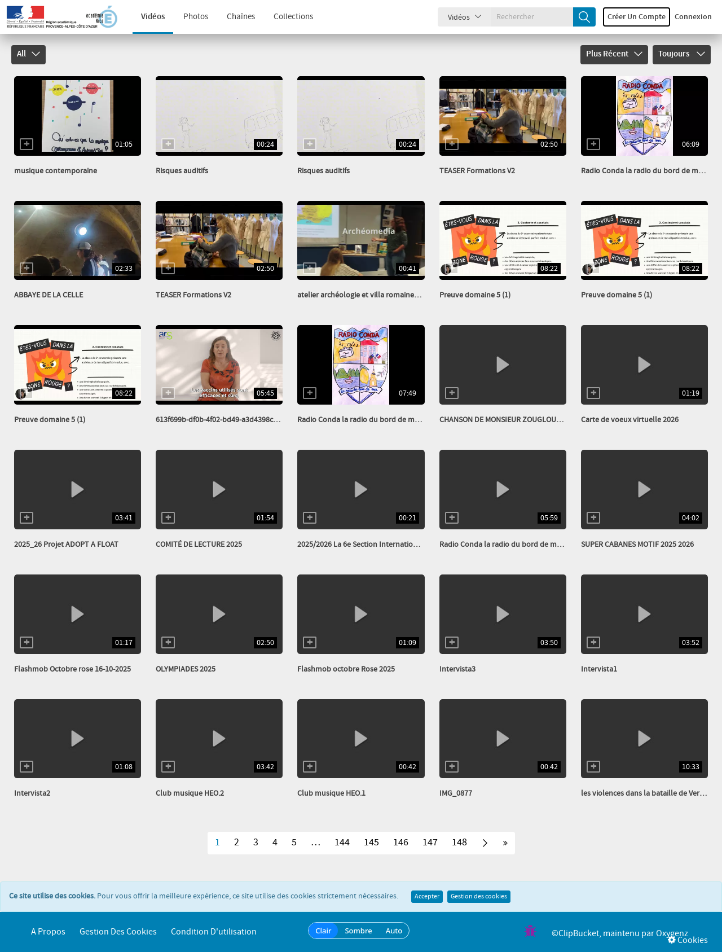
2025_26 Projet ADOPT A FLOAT (66, 544)
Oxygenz (672, 934)
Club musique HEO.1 (331, 793)
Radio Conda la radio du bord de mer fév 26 (370, 420)
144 (342, 842)
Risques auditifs (182, 171)
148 (459, 842)
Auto (394, 930)
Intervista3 (457, 669)
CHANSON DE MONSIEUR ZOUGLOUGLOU (507, 420)
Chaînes (232, 17)
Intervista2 (32, 793)
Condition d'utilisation (214, 932)
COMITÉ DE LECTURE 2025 (199, 544)
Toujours (681, 54)
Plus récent (614, 54)
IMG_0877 (455, 793)
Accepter (427, 896)
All (28, 54)
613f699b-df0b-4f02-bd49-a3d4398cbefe (222, 420)
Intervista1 (599, 669)
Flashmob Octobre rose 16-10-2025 (72, 669)
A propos (48, 932)
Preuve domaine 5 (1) (474, 295)
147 (430, 842)
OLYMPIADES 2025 (185, 669)
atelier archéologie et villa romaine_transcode (374, 295)
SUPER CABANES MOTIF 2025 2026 (637, 544)
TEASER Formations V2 (477, 171)
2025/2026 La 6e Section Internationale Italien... (376, 544)
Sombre (358, 930)
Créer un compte (636, 17)
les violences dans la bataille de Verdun (647, 793)
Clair (323, 930)
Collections (285, 17)
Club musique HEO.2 (190, 793)
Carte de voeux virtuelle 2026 (630, 420)
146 (400, 842)
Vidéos (144, 17)
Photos (187, 17)
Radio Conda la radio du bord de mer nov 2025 (517, 544)
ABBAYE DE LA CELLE (48, 295)
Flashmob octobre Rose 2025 (346, 669)
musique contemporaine (55, 171)
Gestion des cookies (479, 896)
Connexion (693, 17)
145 (371, 842)
